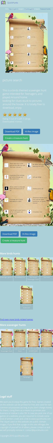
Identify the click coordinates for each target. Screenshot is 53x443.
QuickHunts (12, 2)
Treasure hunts (45, 9)
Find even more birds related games (16, 319)
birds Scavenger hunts (19, 9)
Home (7, 9)
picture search (35, 9)
